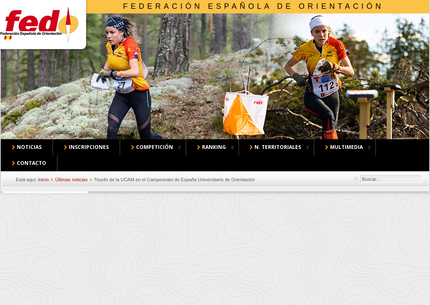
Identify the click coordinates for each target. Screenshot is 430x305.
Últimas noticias (71, 179)
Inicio (43, 179)
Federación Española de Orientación (253, 6)
